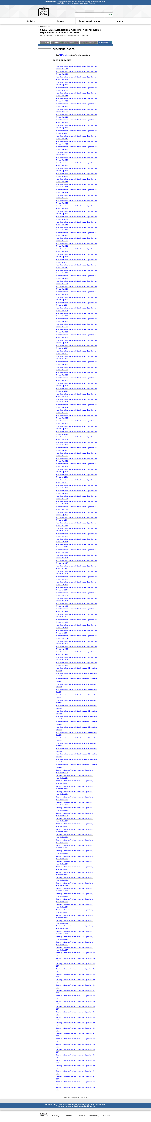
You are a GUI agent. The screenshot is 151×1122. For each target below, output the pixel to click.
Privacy (82, 1116)
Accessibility (94, 1116)
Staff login (107, 1116)
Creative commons (44, 1114)
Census (60, 21)
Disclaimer (69, 1116)
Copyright (56, 1116)
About (120, 21)
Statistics (31, 21)
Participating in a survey (90, 21)
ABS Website (90, 3)
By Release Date (44, 26)
